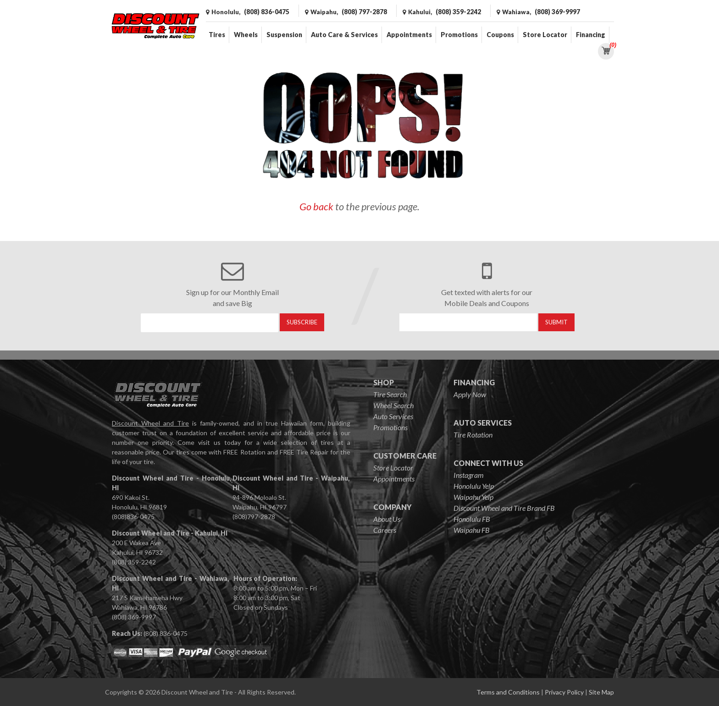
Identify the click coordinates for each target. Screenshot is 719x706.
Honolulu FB (472, 518)
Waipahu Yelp (473, 497)
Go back (316, 206)
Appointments (409, 34)
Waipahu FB (472, 529)
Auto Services (393, 416)
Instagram (469, 475)
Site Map (601, 692)
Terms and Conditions (508, 692)
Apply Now (470, 394)
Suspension (284, 34)
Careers (384, 529)
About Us (386, 518)
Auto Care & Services (344, 34)
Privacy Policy (564, 692)
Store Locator (545, 34)
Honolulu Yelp (474, 486)
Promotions (459, 34)
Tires (217, 34)
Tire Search (390, 394)
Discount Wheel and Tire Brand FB (504, 508)
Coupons (500, 34)
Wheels (246, 34)
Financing (590, 34)
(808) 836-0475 (166, 633)
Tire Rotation (473, 434)
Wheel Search (393, 405)
